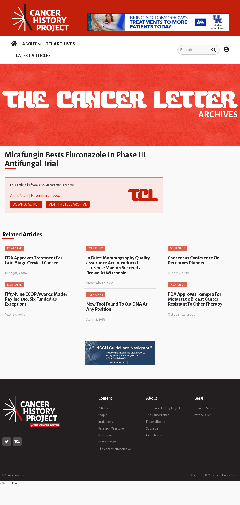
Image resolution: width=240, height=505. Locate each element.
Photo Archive (107, 442)
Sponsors (152, 428)
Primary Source (108, 435)
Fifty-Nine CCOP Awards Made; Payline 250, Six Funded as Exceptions (36, 299)
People (102, 415)
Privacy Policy (202, 415)
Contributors (154, 435)
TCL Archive (14, 248)
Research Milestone (111, 428)
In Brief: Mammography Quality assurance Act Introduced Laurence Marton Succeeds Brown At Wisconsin (118, 265)
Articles (103, 408)
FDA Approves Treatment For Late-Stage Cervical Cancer (34, 260)
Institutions (105, 421)
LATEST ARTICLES (33, 55)
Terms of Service (205, 408)
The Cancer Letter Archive (114, 449)
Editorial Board (155, 421)
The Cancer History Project (163, 408)
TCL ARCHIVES (60, 44)
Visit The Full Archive (68, 204)
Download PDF (25, 204)
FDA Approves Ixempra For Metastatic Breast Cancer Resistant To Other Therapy (195, 299)
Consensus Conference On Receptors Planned (194, 260)
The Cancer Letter (157, 415)
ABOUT (29, 44)
